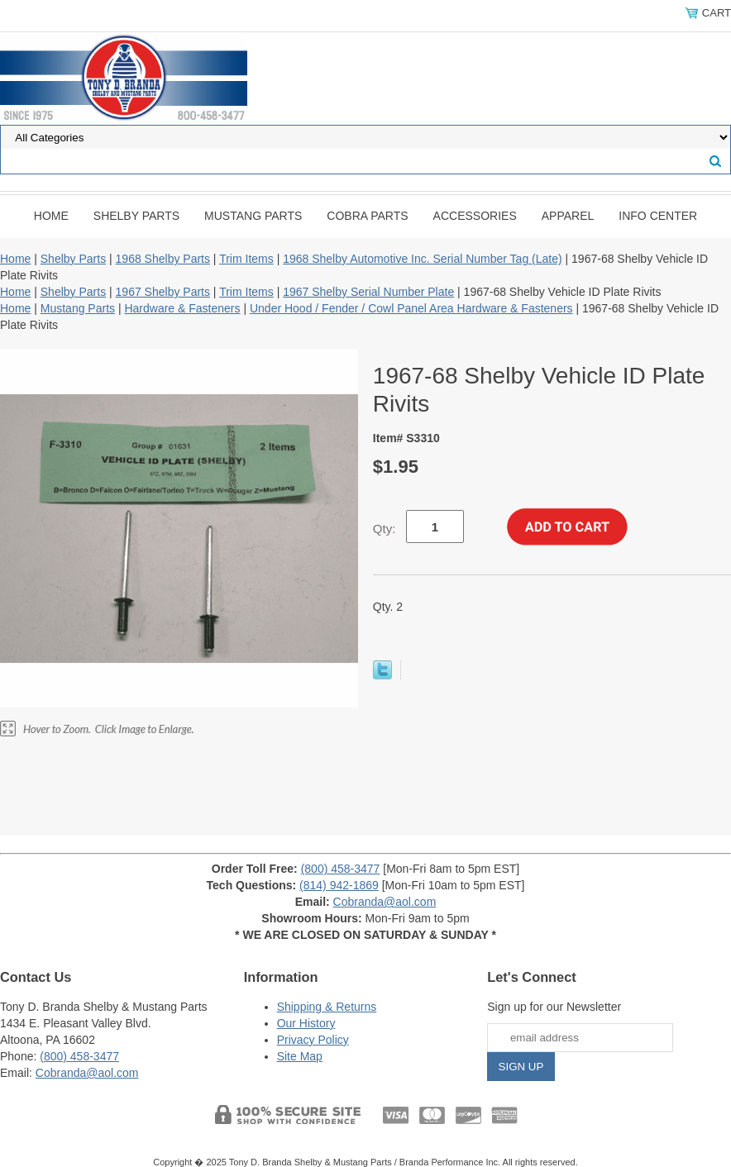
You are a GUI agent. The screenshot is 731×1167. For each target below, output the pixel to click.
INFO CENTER (658, 215)
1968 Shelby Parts (163, 258)
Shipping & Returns (327, 1006)
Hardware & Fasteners (182, 308)
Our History (306, 1023)
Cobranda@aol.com (385, 901)
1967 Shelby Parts (163, 291)
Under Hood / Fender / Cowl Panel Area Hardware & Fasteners (411, 308)
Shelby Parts (136, 215)
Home (51, 215)
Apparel (568, 215)
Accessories (475, 215)
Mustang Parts (253, 215)
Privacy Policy (313, 1039)
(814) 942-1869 (339, 885)
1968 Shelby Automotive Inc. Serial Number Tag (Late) (422, 258)
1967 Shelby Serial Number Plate (368, 291)
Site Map (299, 1056)
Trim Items (246, 258)
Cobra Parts (367, 215)
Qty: (384, 529)
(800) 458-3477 (340, 868)
